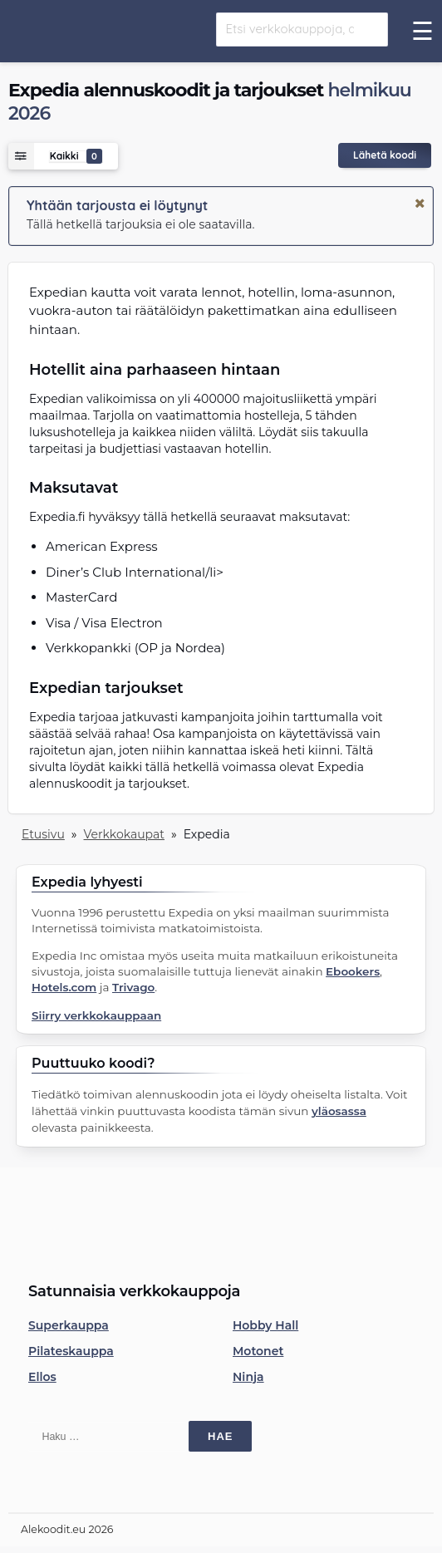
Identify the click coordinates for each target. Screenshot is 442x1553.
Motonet (258, 1351)
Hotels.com (64, 987)
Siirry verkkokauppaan (96, 1015)
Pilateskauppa (71, 1351)
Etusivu (43, 834)
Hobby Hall (265, 1325)
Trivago (133, 987)
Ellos (42, 1376)
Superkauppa (68, 1325)
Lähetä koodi (384, 155)
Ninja (248, 1376)
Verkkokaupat (124, 834)
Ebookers (353, 971)
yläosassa (339, 1111)
